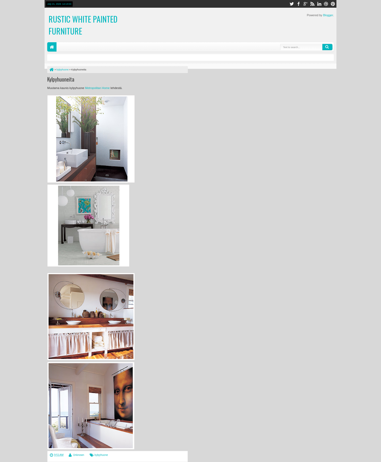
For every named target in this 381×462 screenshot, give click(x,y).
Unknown (78, 454)
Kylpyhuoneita (60, 79)
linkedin (319, 4)
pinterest (333, 4)
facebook (298, 4)
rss (312, 4)
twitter (291, 4)
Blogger (328, 15)
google (305, 4)
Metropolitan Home (97, 88)
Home (52, 47)
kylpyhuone (101, 454)
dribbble (326, 4)
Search (327, 47)
